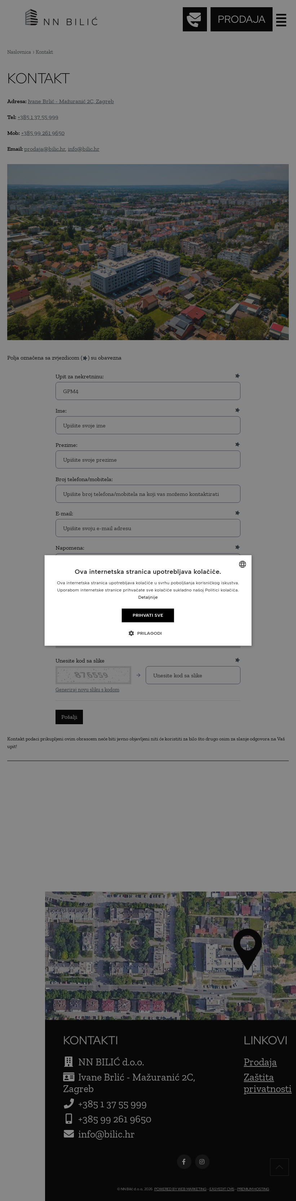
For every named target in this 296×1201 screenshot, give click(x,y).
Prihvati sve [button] (148, 615)
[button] (148, 633)
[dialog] (148, 600)
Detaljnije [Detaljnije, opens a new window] (148, 597)
